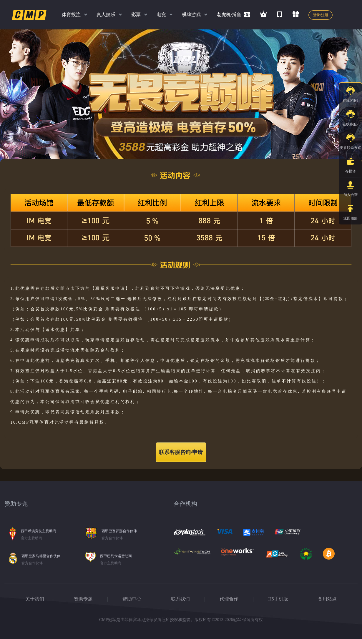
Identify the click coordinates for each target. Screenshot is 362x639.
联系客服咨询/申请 (181, 452)
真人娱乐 (106, 14)
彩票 (136, 14)
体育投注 (71, 14)
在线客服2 (350, 116)
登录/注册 (320, 15)
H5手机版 (278, 598)
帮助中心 (131, 598)
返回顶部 (350, 210)
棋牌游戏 (191, 14)
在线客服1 (350, 93)
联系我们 (180, 598)
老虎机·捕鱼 (229, 14)
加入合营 (350, 187)
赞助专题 (83, 598)
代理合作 (229, 598)
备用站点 (327, 598)
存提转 (350, 163)
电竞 (161, 14)
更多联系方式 (350, 140)
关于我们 (34, 598)
